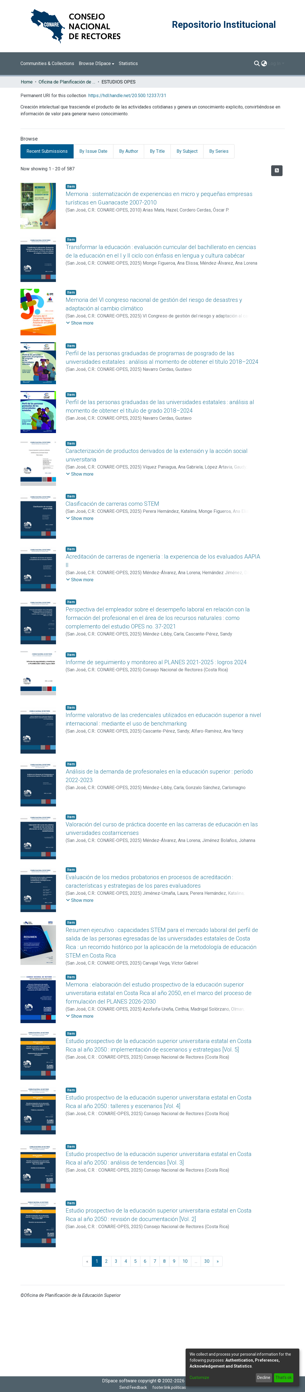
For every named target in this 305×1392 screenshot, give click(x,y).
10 (185, 1261)
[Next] (218, 1261)
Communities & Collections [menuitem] (47, 63)
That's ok (283, 1377)
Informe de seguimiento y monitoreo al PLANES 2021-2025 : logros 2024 (156, 662)
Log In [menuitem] (274, 63)
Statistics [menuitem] (128, 63)
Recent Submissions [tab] (47, 151)
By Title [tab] (157, 151)
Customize (199, 1377)
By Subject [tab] (187, 151)
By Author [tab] (128, 151)
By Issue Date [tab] (93, 151)
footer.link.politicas (169, 1387)
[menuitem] (96, 63)
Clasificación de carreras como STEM (112, 503)
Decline (263, 1377)
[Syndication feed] (277, 170)
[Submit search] (256, 63)
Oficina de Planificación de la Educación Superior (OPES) (67, 82)
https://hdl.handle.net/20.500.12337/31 (127, 95)
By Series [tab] (219, 151)
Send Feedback (133, 1387)
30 (206, 1261)
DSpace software (119, 1380)
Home (27, 82)
